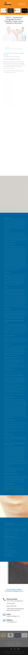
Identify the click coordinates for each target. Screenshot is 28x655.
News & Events (15, 641)
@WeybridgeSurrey (18, 653)
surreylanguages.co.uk (12, 622)
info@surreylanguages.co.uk (13, 616)
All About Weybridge (20, 651)
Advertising (18, 643)
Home (8, 641)
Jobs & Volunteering (9, 643)
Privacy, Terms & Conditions (13, 645)
